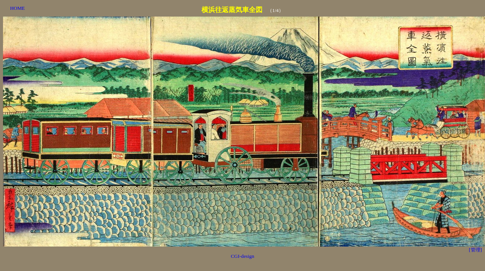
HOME (17, 8)
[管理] (475, 250)
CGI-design (242, 256)
